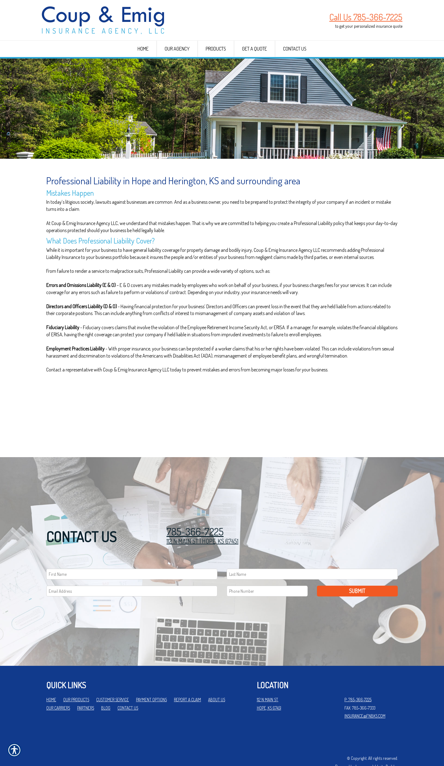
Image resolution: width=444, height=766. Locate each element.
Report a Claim (187, 679)
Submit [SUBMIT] (357, 570)
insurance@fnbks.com (364, 695)
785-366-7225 (195, 511)
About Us (216, 679)
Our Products (76, 679)
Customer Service (112, 679)
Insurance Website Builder (377, 746)
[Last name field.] (312, 553)
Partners (85, 687)
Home (51, 679)
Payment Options (151, 679)
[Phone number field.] (267, 570)
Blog (105, 687)
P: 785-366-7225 (358, 679)
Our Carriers (58, 687)
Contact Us (127, 687)
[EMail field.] (131, 570)
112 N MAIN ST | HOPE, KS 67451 (202, 521)
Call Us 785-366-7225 (365, 17)
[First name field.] (131, 553)
